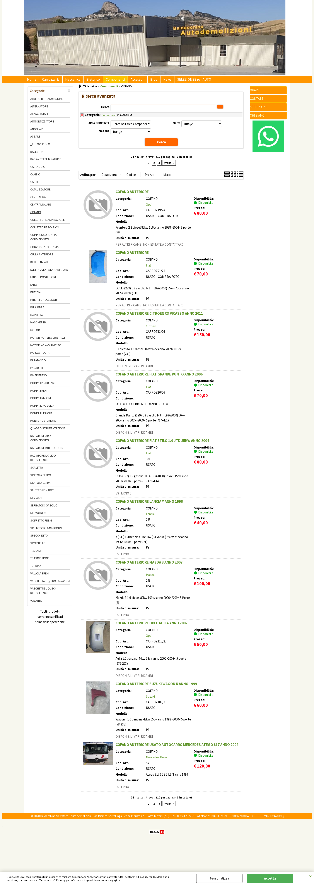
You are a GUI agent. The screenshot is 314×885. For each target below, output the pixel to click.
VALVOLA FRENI (39, 576)
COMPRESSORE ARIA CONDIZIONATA (43, 239)
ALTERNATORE (39, 109)
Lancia (150, 516)
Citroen (151, 328)
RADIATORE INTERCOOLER (46, 450)
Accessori (131, 81)
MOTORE (35, 333)
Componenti (109, 81)
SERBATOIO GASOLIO (44, 508)
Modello (104, 133)
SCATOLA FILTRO (40, 477)
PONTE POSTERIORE (43, 423)
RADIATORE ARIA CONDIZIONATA (40, 440)
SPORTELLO (38, 546)
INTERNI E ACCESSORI (44, 302)
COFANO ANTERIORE (132, 194)
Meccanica (69, 81)
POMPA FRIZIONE (41, 401)
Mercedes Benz (156, 760)
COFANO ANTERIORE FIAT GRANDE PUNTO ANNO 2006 (159, 376)
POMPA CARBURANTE (43, 385)
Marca (176, 125)
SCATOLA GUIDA (40, 485)
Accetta (270, 878)
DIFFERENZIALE (39, 265)
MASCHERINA (38, 325)
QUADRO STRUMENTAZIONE (47, 431)
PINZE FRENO (38, 378)
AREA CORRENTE (99, 125)
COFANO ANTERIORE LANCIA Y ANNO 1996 (149, 503)
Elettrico (89, 81)
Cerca (105, 109)
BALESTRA (36, 154)
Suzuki (150, 699)
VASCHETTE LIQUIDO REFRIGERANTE (43, 593)
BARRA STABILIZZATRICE (45, 162)
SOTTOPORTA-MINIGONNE (46, 530)
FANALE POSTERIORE (43, 280)
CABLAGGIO (37, 169)
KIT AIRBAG (37, 310)
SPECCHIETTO (39, 538)
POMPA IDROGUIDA (42, 408)
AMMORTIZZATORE (42, 124)
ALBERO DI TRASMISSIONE (46, 101)
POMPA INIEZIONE (41, 416)
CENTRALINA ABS (41, 207)
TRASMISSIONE (39, 561)
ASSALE (35, 139)
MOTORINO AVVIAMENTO (45, 348)
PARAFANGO (38, 363)
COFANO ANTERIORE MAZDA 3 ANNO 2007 (149, 564)
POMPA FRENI (38, 393)
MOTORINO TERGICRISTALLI (47, 340)
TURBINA (35, 568)
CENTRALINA (38, 199)
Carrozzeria (49, 81)
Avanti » (169, 165)
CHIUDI (310, 876)
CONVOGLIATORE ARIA (44, 249)
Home (31, 81)
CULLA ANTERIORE (41, 257)
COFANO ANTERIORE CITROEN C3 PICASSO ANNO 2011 (159, 315)
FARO (33, 287)
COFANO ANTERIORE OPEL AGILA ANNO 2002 (152, 625)
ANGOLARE (37, 131)
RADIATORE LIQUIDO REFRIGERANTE (43, 460)
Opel (149, 207)
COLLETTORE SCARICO (44, 230)
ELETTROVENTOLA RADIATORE (49, 272)
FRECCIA (35, 295)
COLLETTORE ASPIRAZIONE (47, 222)
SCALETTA (36, 470)
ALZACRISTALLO (40, 116)
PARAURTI (36, 370)
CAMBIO (35, 177)
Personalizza (219, 878)
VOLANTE (36, 603)
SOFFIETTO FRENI (41, 523)
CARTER (35, 184)
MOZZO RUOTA (39, 355)
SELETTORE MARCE (42, 493)
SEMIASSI (36, 500)
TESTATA (35, 553)
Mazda (150, 577)
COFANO (35, 215)
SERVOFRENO (39, 515)
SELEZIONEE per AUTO (183, 81)
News (158, 81)
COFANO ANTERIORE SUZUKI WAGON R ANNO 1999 (156, 686)
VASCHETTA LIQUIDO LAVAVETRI (50, 583)
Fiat (148, 267)
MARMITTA (36, 317)
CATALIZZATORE (40, 192)
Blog (145, 81)
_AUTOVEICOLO (40, 147)
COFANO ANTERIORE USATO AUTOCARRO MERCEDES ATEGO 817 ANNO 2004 (177, 746)
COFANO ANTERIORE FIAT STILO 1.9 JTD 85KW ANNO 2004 (162, 442)
